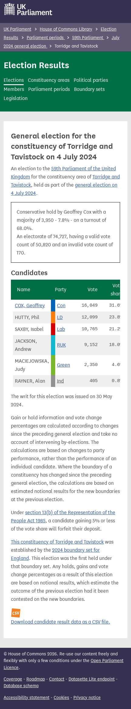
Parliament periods (46, 37)
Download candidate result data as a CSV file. (60, 622)
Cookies (61, 697)
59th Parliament (88, 37)
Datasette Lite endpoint (92, 679)
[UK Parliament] (28, 9)
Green (63, 365)
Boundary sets (89, 89)
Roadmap (35, 679)
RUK (61, 345)
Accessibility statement (26, 697)
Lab (61, 329)
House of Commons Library (66, 29)
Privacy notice (87, 697)
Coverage (13, 679)
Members (14, 89)
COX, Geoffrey (30, 305)
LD (60, 317)
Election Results (36, 65)
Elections (14, 80)
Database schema (21, 685)
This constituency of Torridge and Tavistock (57, 542)
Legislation (16, 98)
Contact (56, 679)
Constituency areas (48, 80)
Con (61, 305)
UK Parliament (17, 29)
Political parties (91, 80)
